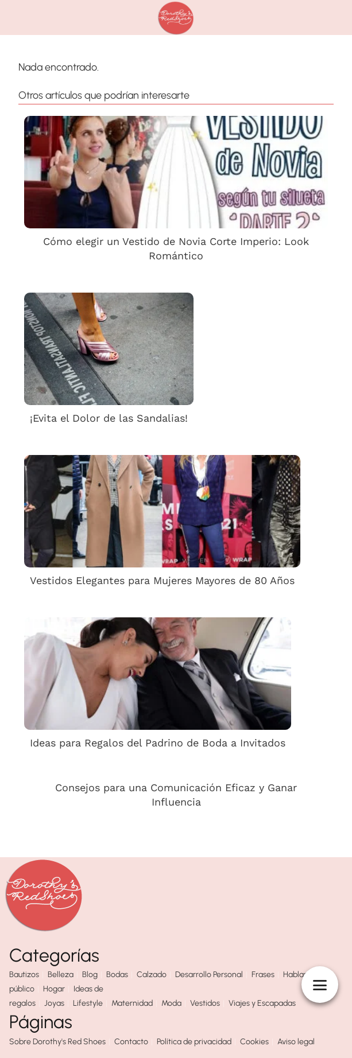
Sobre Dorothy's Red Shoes (57, 1042)
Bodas (117, 974)
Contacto (131, 1042)
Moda (171, 1003)
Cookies (254, 1042)
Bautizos (24, 974)
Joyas (54, 1003)
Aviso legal (296, 1042)
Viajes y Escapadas (262, 1003)
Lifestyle (88, 1003)
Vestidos (205, 1003)
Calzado (152, 974)
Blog (90, 974)
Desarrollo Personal (209, 974)
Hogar (54, 989)
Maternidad (132, 1003)
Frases (263, 974)
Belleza (61, 974)
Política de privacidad (194, 1042)
